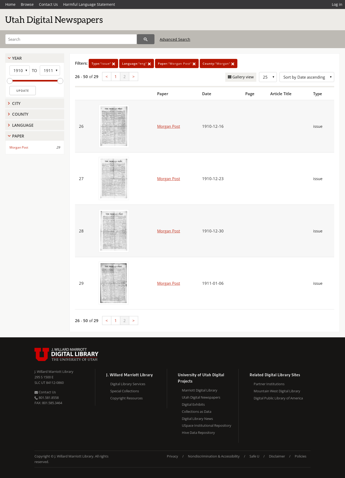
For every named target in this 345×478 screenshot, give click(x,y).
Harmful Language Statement (89, 4)
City (16, 103)
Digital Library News (197, 418)
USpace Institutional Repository (206, 425)
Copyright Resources (126, 398)
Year (17, 58)
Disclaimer (277, 456)
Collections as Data (196, 411)
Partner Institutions (269, 384)
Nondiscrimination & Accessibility (214, 456)
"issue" (103, 63)
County (20, 114)
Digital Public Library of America (278, 398)
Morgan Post (18, 147)
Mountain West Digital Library (277, 391)
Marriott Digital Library (199, 390)
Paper (18, 136)
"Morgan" (218, 63)
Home (10, 4)
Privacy (172, 456)
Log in (337, 4)
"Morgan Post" (177, 63)
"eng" (136, 63)
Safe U (254, 456)
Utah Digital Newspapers (201, 397)
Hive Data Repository (198, 432)
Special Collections (124, 391)
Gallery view (242, 76)
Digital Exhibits (193, 404)
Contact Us (48, 4)
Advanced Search (175, 39)
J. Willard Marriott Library (53, 371)
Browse (27, 4)
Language (22, 125)
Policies (300, 456)
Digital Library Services (127, 384)
